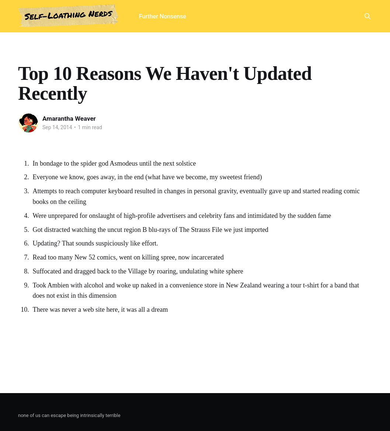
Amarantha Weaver (69, 118)
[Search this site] (367, 16)
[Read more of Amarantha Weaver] (28, 123)
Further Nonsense (162, 16)
